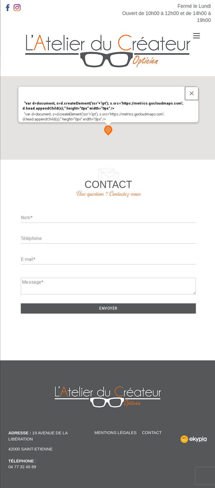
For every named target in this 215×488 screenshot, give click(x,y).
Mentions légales (115, 432)
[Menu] (196, 35)
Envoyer (108, 308)
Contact (152, 432)
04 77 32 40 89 (22, 466)
